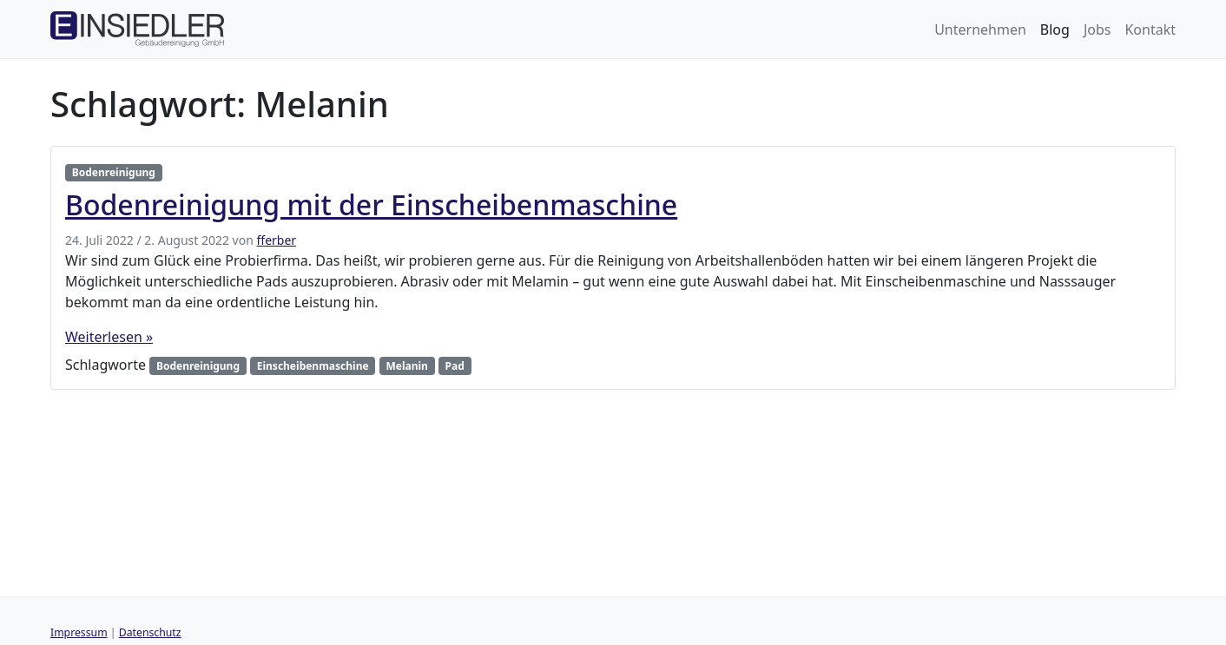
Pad (455, 366)
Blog (1055, 29)
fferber (277, 240)
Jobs (1097, 29)
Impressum (79, 632)
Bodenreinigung (113, 172)
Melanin (406, 366)
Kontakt (1150, 29)
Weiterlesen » (109, 336)
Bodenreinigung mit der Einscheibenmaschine (371, 204)
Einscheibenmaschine (313, 366)
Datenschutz (150, 632)
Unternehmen (980, 29)
